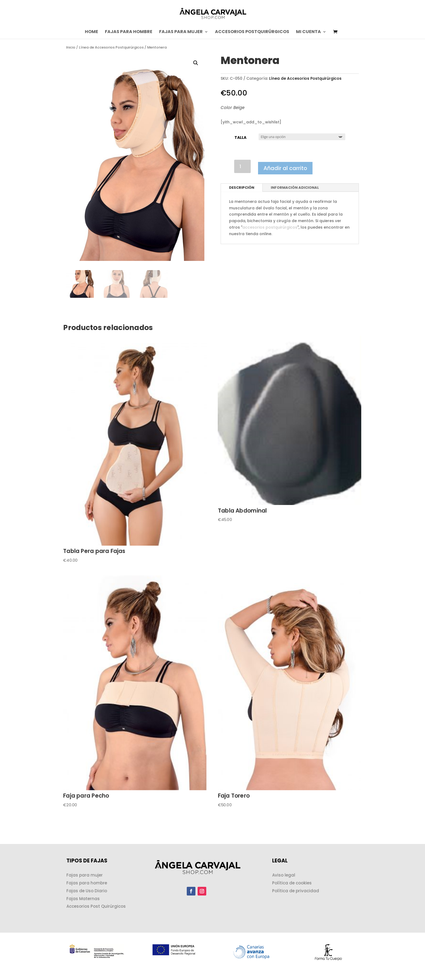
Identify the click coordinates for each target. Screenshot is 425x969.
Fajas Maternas (83, 898)
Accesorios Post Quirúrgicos (96, 906)
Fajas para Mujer (181, 32)
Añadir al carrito (285, 168)
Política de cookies (292, 883)
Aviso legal (283, 875)
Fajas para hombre (86, 883)
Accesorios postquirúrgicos (252, 32)
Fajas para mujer (84, 875)
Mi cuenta (308, 32)
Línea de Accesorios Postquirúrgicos (111, 47)
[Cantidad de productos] (242, 166)
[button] (196, 63)
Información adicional (295, 187)
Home (91, 32)
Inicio (70, 47)
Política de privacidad (295, 891)
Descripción (241, 187)
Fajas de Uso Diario (86, 891)
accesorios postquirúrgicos (269, 227)
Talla (240, 137)
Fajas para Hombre (128, 32)
